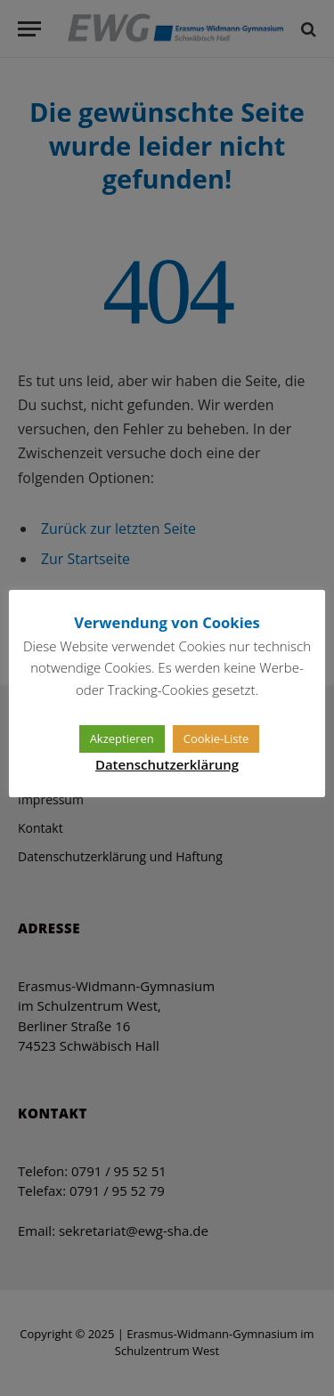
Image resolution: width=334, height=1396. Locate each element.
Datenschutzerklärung (167, 764)
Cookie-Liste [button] (216, 738)
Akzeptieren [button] (122, 738)
